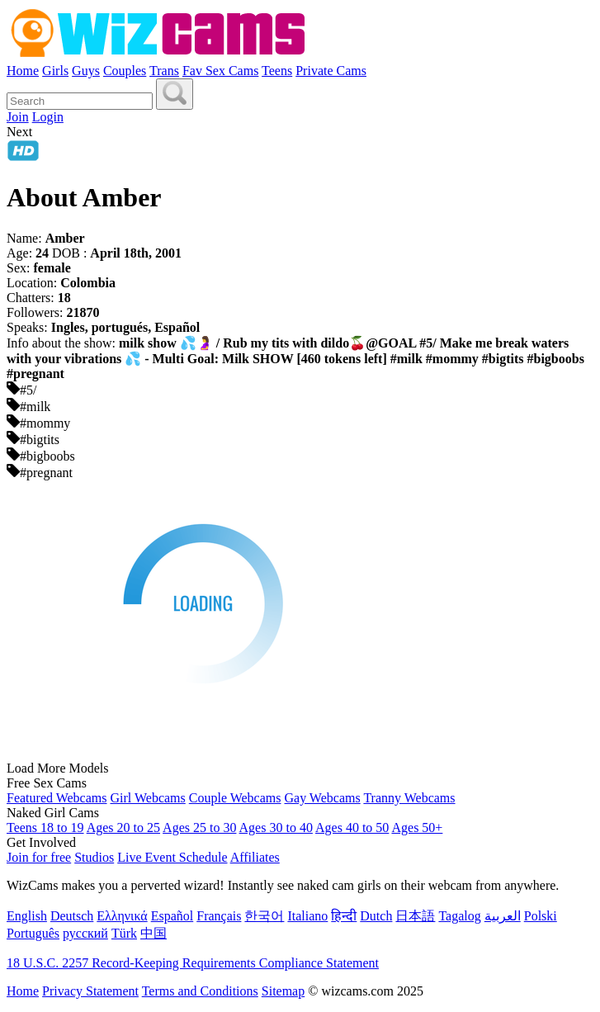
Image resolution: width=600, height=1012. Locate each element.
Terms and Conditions (200, 991)
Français (218, 916)
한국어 (264, 916)
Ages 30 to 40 (276, 827)
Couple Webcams (235, 798)
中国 (153, 933)
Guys (86, 71)
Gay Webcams (323, 798)
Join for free (39, 857)
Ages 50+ (416, 827)
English (27, 916)
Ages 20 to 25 (123, 827)
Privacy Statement (90, 991)
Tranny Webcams (409, 798)
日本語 (415, 916)
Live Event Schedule (172, 857)
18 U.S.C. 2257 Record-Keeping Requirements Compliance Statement (193, 963)
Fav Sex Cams (220, 71)
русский (85, 933)
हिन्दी (344, 916)
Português (33, 933)
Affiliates (255, 857)
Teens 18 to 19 (45, 827)
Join (18, 117)
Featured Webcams (56, 798)
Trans (164, 71)
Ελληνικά (122, 916)
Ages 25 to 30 (199, 827)
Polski (540, 916)
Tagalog (459, 916)
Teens (277, 71)
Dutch (376, 916)
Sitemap (283, 991)
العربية (502, 916)
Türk (124, 933)
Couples (124, 71)
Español (172, 916)
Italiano (307, 916)
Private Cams (330, 71)
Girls (55, 71)
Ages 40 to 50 (352, 827)
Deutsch (71, 916)
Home (23, 71)
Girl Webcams (147, 798)
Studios (94, 857)
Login (48, 117)
